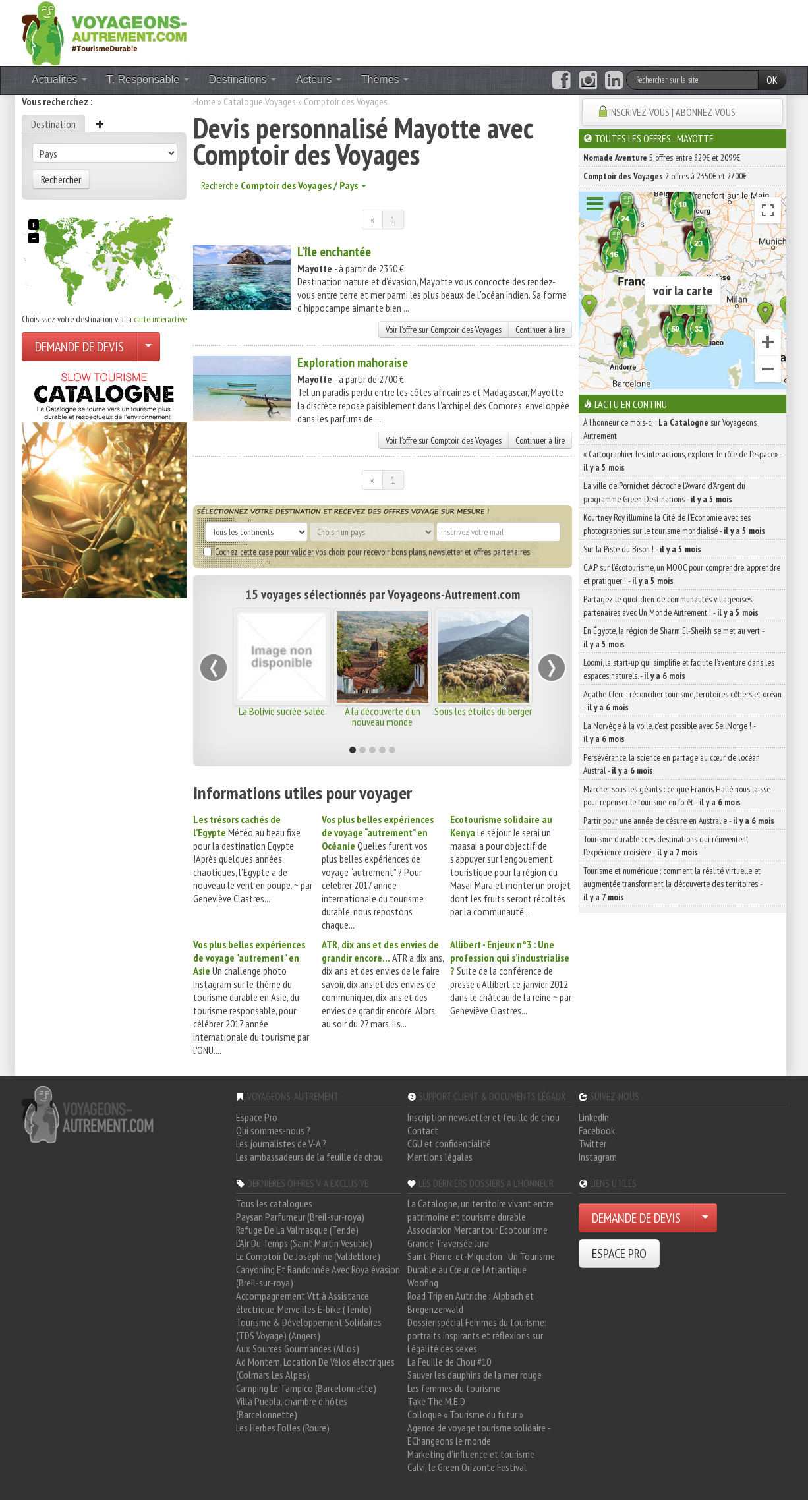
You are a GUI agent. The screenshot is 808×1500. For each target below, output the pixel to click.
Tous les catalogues (274, 1203)
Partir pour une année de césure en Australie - (678, 820)
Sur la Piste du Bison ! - (642, 549)
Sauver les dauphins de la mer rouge (474, 1374)
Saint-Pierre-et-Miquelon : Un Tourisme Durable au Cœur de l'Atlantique (481, 1263)
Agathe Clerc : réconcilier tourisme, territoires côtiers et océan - (682, 700)
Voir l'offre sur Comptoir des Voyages (444, 329)
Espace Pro (256, 1117)
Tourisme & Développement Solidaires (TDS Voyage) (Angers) (309, 1328)
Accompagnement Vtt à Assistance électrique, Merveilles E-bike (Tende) (304, 1302)
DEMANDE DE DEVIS (79, 346)
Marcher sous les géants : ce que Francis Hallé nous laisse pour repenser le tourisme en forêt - (676, 795)
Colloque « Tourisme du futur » (465, 1414)
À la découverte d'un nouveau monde (382, 716)
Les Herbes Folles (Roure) (283, 1427)
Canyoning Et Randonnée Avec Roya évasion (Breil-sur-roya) (318, 1276)
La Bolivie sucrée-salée (282, 711)
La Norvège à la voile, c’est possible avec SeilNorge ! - (669, 732)
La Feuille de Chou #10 (449, 1361)
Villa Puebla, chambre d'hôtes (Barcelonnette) (291, 1408)
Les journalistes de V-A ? (281, 1143)
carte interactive (160, 319)
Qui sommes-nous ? (273, 1130)
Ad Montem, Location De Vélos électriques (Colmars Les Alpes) (315, 1368)
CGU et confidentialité (449, 1143)
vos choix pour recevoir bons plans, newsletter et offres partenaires (366, 552)
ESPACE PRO (619, 1253)
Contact (422, 1130)
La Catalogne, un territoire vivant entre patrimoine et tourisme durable (480, 1210)
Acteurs (318, 79)
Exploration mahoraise (352, 362)
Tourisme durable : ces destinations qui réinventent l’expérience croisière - (666, 845)
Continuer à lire (540, 329)
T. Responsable (148, 79)
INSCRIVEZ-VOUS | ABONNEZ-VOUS (672, 112)
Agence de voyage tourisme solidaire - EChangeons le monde (478, 1434)
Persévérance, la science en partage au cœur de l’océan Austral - (671, 763)
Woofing (422, 1282)
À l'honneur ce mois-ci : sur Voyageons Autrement (670, 429)
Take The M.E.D (436, 1401)
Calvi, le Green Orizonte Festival (467, 1467)
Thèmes (385, 79)
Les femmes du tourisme (453, 1388)
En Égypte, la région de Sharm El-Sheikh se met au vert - (673, 637)
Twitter (592, 1143)
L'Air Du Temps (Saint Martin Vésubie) (304, 1243)
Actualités (59, 79)
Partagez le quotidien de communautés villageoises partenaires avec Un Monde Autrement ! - (671, 605)
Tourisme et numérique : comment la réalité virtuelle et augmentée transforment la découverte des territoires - (672, 884)
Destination (53, 123)
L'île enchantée (334, 251)
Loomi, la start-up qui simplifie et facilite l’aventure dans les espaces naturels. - (678, 668)
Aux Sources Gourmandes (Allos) (297, 1348)
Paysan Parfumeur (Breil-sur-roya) (300, 1216)
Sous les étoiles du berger (483, 711)
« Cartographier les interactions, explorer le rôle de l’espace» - (682, 460)
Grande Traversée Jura (448, 1243)
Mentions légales (440, 1156)
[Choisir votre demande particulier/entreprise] (148, 346)
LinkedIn (594, 1117)
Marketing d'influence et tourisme (470, 1453)
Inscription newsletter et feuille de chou (483, 1117)
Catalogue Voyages (259, 101)
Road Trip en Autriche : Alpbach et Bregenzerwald (470, 1302)
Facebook (597, 1130)
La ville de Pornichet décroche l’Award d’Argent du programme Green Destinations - (664, 492)
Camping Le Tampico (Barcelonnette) (306, 1388)
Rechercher (61, 179)
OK (772, 79)
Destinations (243, 79)
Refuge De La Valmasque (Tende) (297, 1229)
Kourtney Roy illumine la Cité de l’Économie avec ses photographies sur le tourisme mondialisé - (674, 523)
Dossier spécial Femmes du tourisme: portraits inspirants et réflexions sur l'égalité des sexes (476, 1335)
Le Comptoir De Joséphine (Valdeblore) (308, 1256)
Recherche (283, 185)
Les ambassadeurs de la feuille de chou (309, 1156)
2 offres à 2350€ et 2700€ (665, 176)
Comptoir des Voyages (346, 101)
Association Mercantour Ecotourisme (477, 1229)
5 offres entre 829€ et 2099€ (661, 157)
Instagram (598, 1156)
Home (204, 101)
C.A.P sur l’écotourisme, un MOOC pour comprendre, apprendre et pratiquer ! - (681, 574)
